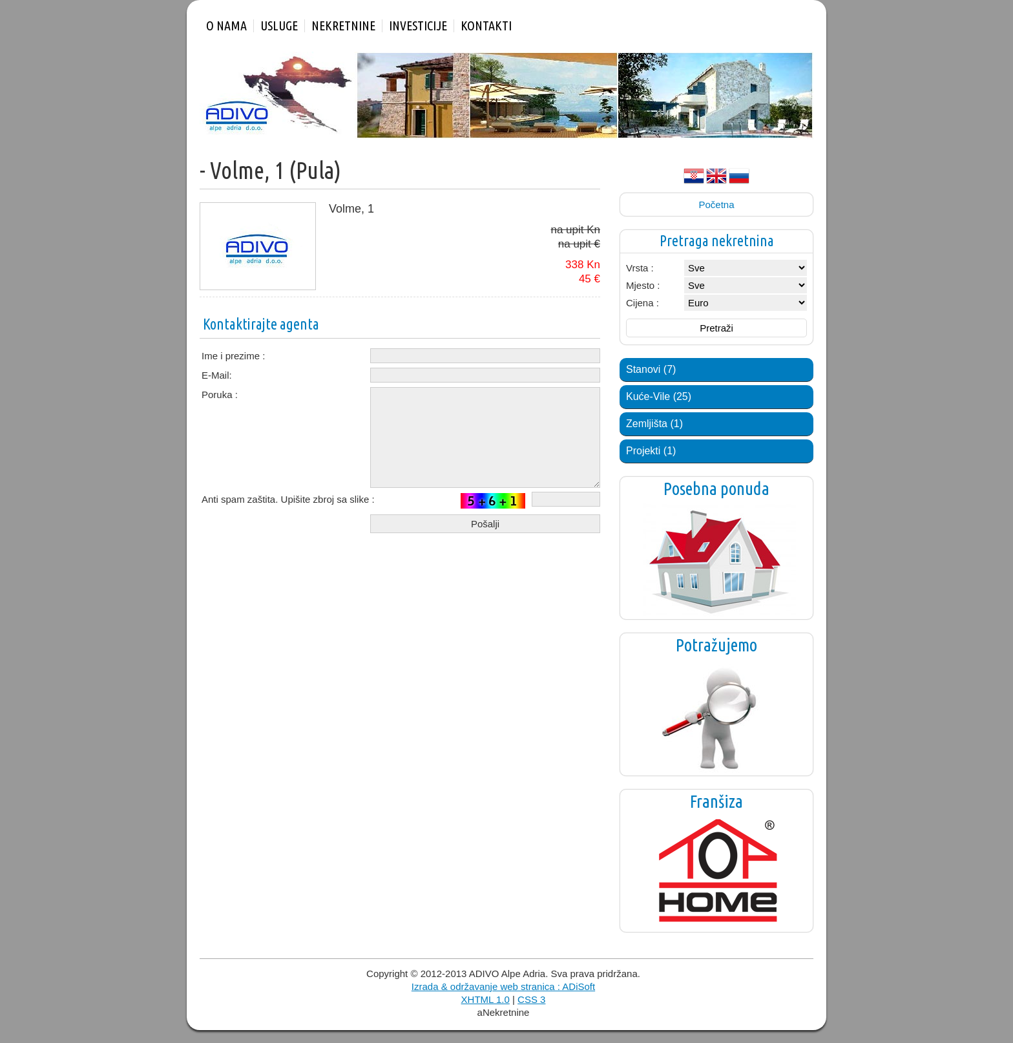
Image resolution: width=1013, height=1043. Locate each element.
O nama (226, 25)
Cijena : (642, 302)
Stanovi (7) (651, 369)
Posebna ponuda (716, 488)
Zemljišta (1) (654, 423)
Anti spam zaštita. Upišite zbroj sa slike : (288, 499)
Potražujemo (716, 645)
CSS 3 (531, 999)
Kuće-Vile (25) (658, 396)
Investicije (418, 25)
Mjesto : (643, 285)
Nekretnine (343, 25)
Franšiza (716, 801)
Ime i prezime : (233, 355)
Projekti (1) (651, 450)
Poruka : (220, 394)
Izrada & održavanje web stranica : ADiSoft (503, 986)
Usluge (279, 25)
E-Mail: (217, 375)
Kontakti (486, 25)
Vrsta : (640, 267)
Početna (716, 204)
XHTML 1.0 (485, 999)
